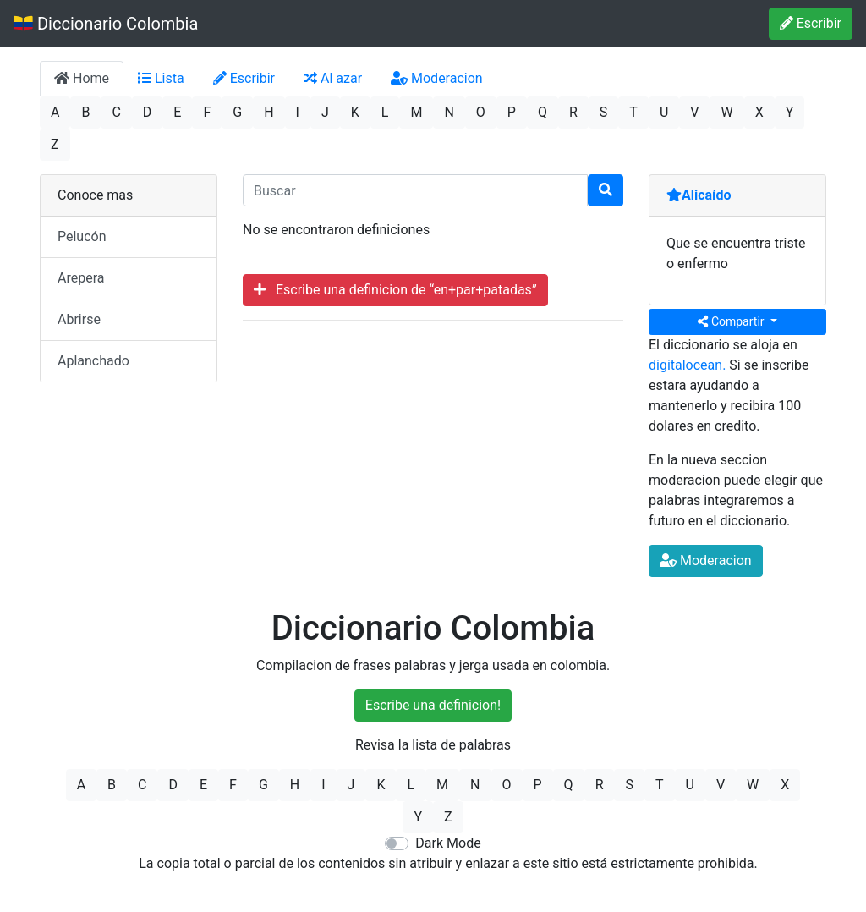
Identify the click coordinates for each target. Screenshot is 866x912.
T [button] (633, 112)
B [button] (85, 112)
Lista (161, 78)
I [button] (297, 112)
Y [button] (790, 112)
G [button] (237, 112)
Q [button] (542, 112)
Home (81, 78)
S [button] (604, 112)
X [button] (759, 112)
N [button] (448, 112)
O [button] (480, 112)
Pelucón (82, 236)
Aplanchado (93, 361)
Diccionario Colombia (106, 24)
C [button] (116, 112)
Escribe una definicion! (433, 705)
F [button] (207, 112)
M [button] (416, 112)
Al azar (333, 78)
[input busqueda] (415, 190)
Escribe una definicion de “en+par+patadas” (395, 290)
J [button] (325, 112)
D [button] (147, 112)
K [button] (355, 112)
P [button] (511, 112)
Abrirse (79, 319)
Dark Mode (447, 843)
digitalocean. (687, 365)
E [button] (177, 112)
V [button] (694, 112)
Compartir (732, 321)
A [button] (55, 112)
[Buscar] (605, 190)
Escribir (810, 23)
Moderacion (437, 78)
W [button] (726, 112)
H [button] (268, 112)
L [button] (385, 112)
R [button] (573, 112)
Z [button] (55, 144)
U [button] (664, 112)
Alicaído (699, 195)
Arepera (81, 278)
